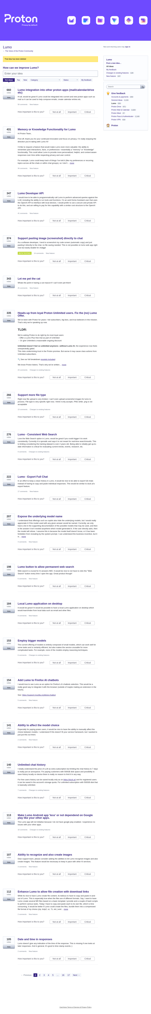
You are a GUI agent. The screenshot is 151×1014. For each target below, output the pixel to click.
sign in (127, 47)
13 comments (22, 409)
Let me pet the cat (29, 278)
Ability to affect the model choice (38, 725)
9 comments (22, 452)
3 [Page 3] (44, 975)
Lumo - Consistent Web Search (37, 434)
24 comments (22, 370)
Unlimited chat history (32, 764)
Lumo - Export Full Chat (33, 476)
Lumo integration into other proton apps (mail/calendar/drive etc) (56, 91)
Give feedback (118, 93)
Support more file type (32, 394)
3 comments (22, 867)
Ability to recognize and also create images (45, 854)
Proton (114, 125)
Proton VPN (116, 120)
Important (73, 112)
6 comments (22, 579)
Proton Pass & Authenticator (122, 116)
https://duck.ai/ (69, 780)
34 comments (22, 168)
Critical (89, 112)
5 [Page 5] (53, 975)
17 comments (22, 491)
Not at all (58, 112)
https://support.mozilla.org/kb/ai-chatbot (39, 695)
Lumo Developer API (31, 193)
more (72, 163)
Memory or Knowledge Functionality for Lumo (47, 129)
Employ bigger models (32, 640)
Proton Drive (116, 107)
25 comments (22, 288)
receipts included (48, 359)
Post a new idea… (113, 63)
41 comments (22, 213)
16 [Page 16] (63, 975)
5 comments (22, 700)
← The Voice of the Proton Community (18, 51)
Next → (76, 975)
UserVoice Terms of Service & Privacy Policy (76, 1007)
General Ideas (117, 100)
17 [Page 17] (69, 975)
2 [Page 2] (39, 975)
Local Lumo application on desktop (40, 603)
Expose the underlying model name (40, 516)
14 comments (39, 253)
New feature (34, 104)
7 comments (22, 790)
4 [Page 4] (48, 975)
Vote (8, 97)
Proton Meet (116, 113)
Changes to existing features (40, 370)
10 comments (22, 830)
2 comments (22, 740)
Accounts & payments (120, 97)
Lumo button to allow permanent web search (46, 566)
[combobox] (124, 87)
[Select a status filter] (71, 80)
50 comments (22, 104)
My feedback (86, 80)
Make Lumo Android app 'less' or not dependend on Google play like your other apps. (55, 816)
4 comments (22, 542)
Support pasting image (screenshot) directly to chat (50, 238)
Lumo (114, 103)
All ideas (110, 66)
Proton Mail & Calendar (120, 110)
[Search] (142, 86)
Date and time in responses (35, 939)
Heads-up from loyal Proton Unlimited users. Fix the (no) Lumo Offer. (57, 314)
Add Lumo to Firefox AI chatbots (38, 680)
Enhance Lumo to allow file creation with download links (53, 891)
